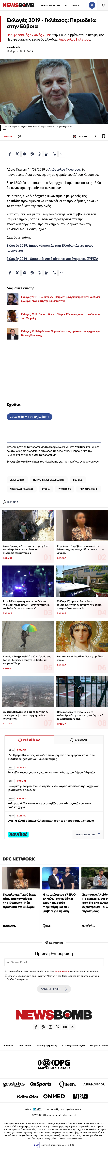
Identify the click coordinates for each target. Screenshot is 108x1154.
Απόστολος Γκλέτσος (74, 39)
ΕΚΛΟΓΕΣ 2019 (17, 480)
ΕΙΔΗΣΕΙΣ (77, 480)
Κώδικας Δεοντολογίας (73, 1045)
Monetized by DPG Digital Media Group (65, 1109)
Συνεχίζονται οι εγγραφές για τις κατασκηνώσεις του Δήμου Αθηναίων (52, 772)
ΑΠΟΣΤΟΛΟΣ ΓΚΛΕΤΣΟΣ (21, 489)
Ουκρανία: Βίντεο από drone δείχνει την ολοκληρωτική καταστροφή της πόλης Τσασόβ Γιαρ (25, 715)
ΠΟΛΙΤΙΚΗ (8, 136)
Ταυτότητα (7, 1045)
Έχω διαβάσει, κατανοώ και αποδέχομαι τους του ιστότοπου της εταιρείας (54, 971)
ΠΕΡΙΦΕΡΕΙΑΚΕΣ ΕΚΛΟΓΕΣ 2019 (48, 480)
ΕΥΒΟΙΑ (45, 489)
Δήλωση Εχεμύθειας (46, 1045)
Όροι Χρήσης (24, 1045)
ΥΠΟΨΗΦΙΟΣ (65, 489)
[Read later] (103, 136)
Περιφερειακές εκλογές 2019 (28, 35)
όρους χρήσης (62, 971)
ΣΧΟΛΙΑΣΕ (80, 137)
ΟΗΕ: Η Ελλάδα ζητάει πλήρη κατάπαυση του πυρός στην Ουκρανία (51, 820)
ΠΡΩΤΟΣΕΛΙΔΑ (71, 5)
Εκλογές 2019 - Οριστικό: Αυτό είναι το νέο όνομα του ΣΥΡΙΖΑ (52, 259)
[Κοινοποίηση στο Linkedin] (47, 154)
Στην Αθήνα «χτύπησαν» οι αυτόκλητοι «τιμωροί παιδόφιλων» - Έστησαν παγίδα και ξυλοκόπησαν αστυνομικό (26, 605)
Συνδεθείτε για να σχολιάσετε (29, 416)
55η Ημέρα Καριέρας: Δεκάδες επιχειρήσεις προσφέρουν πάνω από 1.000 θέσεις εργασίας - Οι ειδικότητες (51, 757)
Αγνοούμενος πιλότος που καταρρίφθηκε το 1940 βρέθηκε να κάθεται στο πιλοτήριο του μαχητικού (26, 549)
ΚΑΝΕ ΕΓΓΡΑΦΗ (54, 989)
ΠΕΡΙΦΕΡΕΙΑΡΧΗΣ (88, 489)
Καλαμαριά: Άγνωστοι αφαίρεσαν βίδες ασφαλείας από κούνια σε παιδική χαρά (50, 805)
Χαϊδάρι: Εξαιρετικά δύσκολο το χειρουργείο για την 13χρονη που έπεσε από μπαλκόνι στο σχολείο (79, 605)
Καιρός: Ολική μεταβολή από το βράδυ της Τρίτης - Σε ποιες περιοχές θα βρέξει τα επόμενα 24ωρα (26, 660)
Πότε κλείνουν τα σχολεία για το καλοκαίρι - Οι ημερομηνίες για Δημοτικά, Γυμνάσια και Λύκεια (80, 715)
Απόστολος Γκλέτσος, (64, 170)
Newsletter (32, 461)
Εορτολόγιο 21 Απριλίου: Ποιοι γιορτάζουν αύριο (80, 658)
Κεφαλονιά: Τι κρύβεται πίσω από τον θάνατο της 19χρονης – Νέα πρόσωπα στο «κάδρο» (80, 549)
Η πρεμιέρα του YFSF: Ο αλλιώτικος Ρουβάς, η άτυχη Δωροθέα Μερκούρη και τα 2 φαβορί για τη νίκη (59, 903)
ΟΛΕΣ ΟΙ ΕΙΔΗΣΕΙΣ (50, 5)
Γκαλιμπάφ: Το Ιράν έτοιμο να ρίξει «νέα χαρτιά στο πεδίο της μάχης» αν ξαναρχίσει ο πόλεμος (53, 787)
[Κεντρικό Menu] (102, 5)
